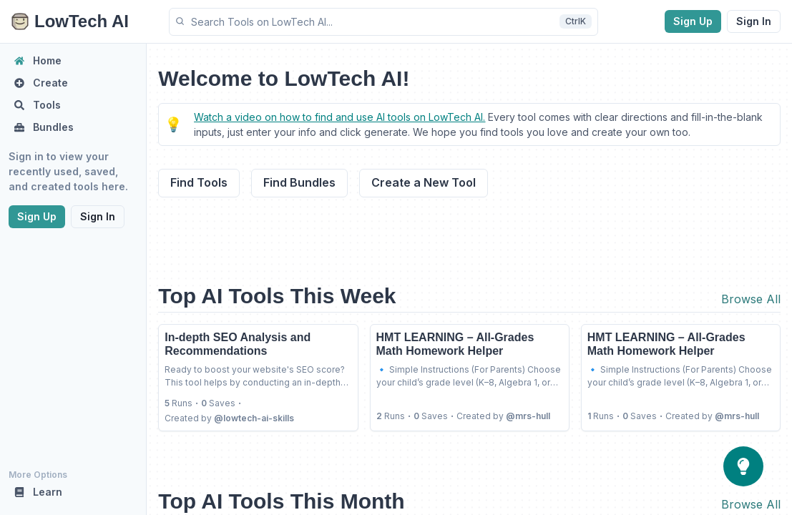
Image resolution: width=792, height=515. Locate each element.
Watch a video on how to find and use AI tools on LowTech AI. (339, 117)
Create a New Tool (423, 182)
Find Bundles (299, 182)
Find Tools (199, 182)
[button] (383, 22)
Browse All (751, 299)
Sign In (753, 21)
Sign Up (693, 21)
